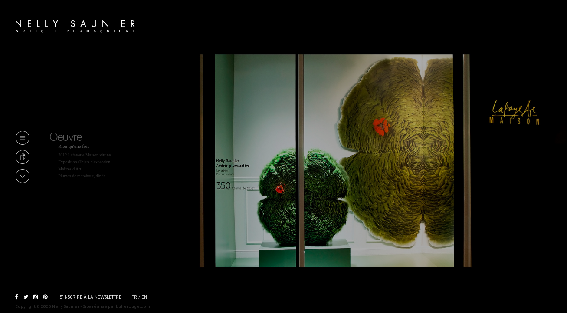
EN (144, 297)
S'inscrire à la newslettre (90, 297)
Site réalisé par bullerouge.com (116, 306)
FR (134, 297)
